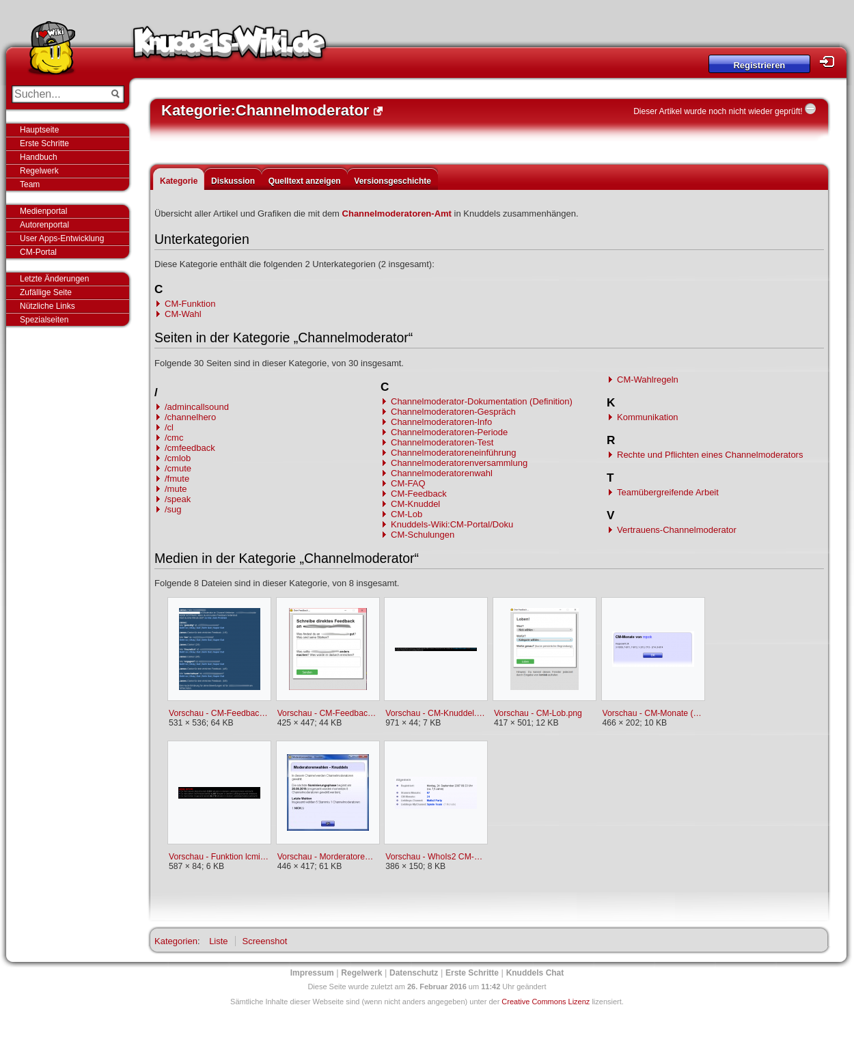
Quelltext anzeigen (304, 181)
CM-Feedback (419, 493)
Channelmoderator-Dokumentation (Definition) (482, 401)
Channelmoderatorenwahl (442, 473)
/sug (173, 509)
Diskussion (233, 181)
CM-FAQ (408, 483)
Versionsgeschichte (392, 181)
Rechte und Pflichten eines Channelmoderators (710, 455)
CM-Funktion (190, 304)
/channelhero (190, 417)
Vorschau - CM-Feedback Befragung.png (219, 713)
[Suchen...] (58, 94)
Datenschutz (413, 973)
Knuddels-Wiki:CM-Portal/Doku (452, 524)
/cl (169, 427)
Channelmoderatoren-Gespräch (453, 411)
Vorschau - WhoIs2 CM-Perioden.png (435, 856)
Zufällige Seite (46, 292)
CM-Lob (406, 514)
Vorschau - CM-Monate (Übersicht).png (653, 713)
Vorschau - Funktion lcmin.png (219, 856)
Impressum (312, 973)
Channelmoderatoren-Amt (397, 213)
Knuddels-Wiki (229, 46)
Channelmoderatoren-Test (442, 442)
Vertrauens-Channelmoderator (676, 530)
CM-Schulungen (422, 534)
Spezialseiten (44, 320)
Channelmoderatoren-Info (441, 422)
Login (831, 62)
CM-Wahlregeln (647, 379)
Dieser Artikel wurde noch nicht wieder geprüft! (717, 111)
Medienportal (43, 211)
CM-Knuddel (415, 504)
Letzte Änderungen (54, 279)
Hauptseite (39, 130)
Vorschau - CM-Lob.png (538, 713)
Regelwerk (39, 171)
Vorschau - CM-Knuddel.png (435, 713)
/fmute (177, 478)
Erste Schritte (44, 143)
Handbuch (38, 157)
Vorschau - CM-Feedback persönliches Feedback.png (327, 713)
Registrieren (759, 65)
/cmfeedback (190, 448)
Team (30, 184)
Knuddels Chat (535, 973)
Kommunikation (647, 417)
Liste (218, 941)
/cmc (174, 437)
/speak (178, 499)
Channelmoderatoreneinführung (453, 452)
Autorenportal (44, 225)
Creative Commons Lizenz (545, 1001)
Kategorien (175, 941)
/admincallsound (197, 407)
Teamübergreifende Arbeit (668, 492)
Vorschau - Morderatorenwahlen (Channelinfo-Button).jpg (327, 856)
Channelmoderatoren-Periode (449, 432)
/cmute (178, 468)
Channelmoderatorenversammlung (459, 463)
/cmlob (178, 458)
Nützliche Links (47, 306)
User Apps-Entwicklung (62, 238)
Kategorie (178, 181)
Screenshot (265, 941)
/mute (176, 489)
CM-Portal (38, 252)
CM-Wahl (183, 314)
